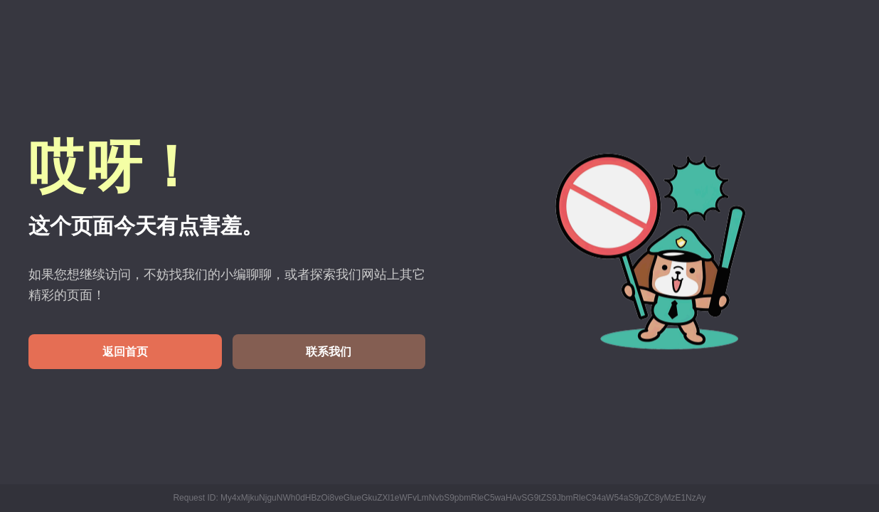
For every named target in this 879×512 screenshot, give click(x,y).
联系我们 (328, 352)
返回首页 (125, 352)
